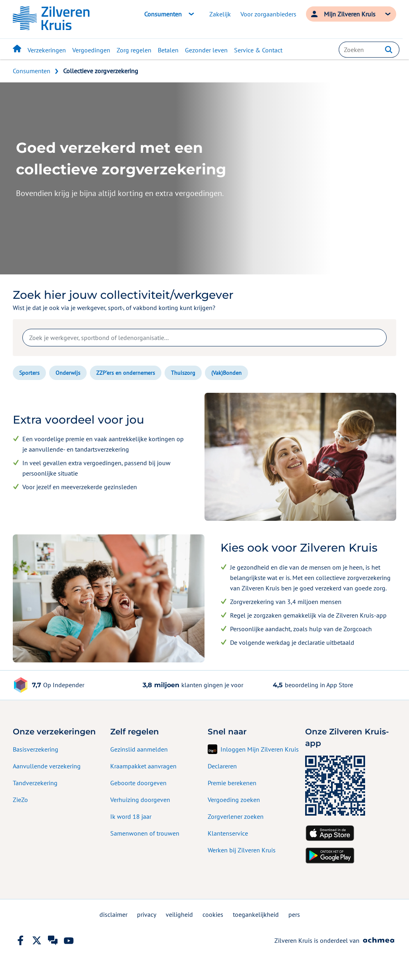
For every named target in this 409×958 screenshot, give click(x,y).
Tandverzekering (35, 783)
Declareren (222, 766)
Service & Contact (258, 50)
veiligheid (179, 914)
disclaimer (113, 914)
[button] (388, 50)
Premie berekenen (232, 783)
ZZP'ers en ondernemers (125, 372)
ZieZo (20, 800)
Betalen (168, 50)
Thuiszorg (183, 372)
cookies (213, 914)
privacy (146, 914)
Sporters (29, 372)
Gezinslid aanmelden (139, 749)
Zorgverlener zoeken (236, 816)
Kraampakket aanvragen (143, 766)
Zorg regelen (134, 50)
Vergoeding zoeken (234, 800)
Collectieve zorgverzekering (100, 71)
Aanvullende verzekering (47, 766)
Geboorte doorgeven (138, 783)
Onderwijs (68, 372)
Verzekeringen (47, 50)
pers (294, 914)
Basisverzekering (35, 749)
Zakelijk (220, 14)
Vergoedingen (91, 50)
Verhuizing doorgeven (140, 800)
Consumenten (31, 71)
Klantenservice (228, 833)
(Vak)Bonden (226, 372)
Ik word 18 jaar (130, 816)
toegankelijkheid (256, 914)
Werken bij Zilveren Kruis (242, 850)
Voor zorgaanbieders (268, 14)
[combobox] (369, 50)
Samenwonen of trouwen (144, 833)
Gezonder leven (206, 50)
